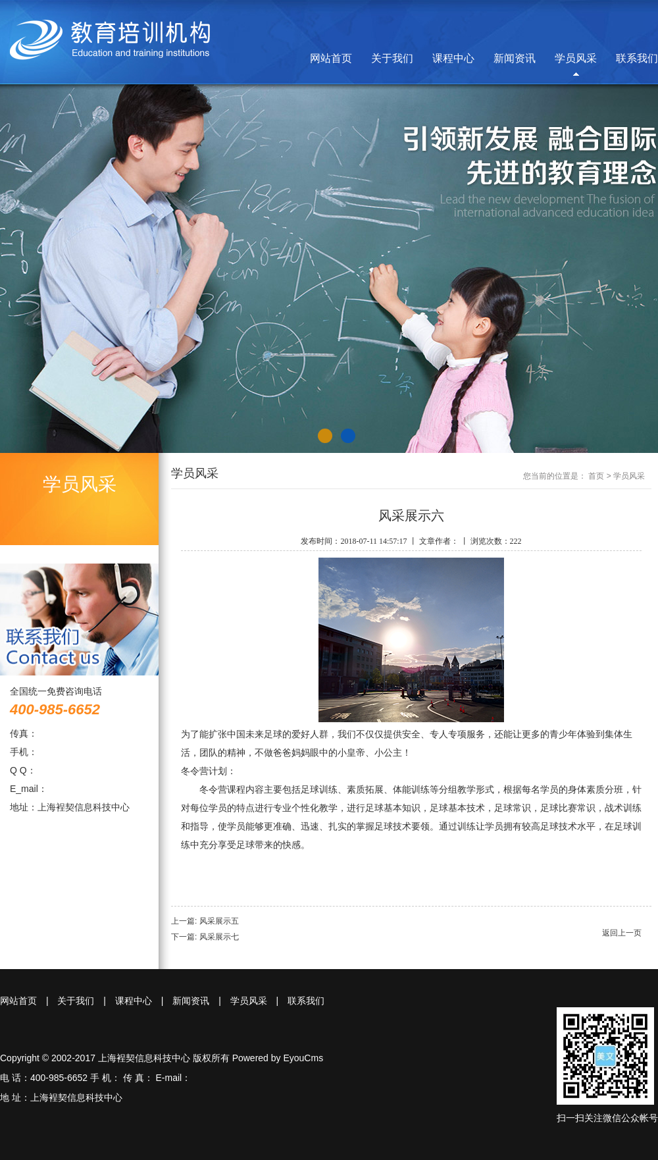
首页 (596, 476)
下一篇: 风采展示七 (205, 936)
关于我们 (392, 58)
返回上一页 (622, 932)
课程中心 (453, 58)
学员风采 (576, 58)
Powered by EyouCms (276, 1058)
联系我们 (637, 58)
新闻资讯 (515, 58)
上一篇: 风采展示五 (205, 921)
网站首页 (331, 58)
